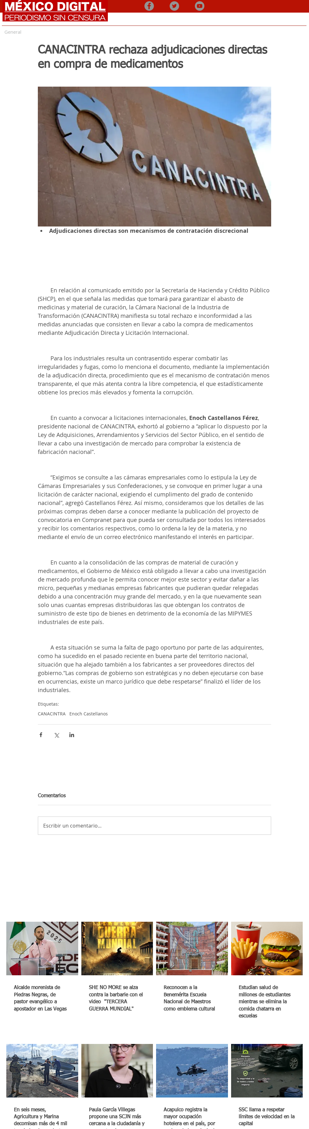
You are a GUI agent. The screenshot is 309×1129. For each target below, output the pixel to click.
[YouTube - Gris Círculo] (199, 6)
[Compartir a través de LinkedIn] (72, 735)
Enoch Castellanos (88, 713)
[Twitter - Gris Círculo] (174, 6)
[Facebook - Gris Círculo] (149, 6)
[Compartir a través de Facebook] (41, 735)
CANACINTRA (52, 713)
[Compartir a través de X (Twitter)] (56, 735)
